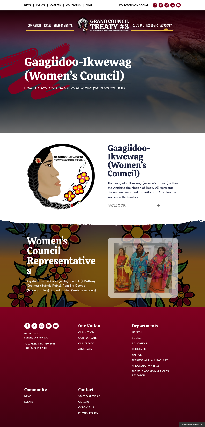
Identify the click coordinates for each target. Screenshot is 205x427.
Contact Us (73, 5)
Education (139, 343)
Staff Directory (89, 396)
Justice (137, 354)
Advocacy (166, 25)
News (27, 5)
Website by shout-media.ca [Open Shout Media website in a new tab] (192, 424)
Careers (55, 5)
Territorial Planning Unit (150, 360)
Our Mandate (87, 337)
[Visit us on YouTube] (178, 5)
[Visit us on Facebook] (155, 5)
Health (137, 332)
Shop (89, 5)
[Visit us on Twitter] (161, 5)
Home (28, 88)
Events (40, 5)
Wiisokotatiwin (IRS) (145, 365)
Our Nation (34, 25)
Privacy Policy (88, 413)
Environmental (63, 25)
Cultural (138, 25)
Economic (152, 25)
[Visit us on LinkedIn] (172, 5)
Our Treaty (86, 343)
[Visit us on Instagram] (166, 5)
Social (47, 25)
